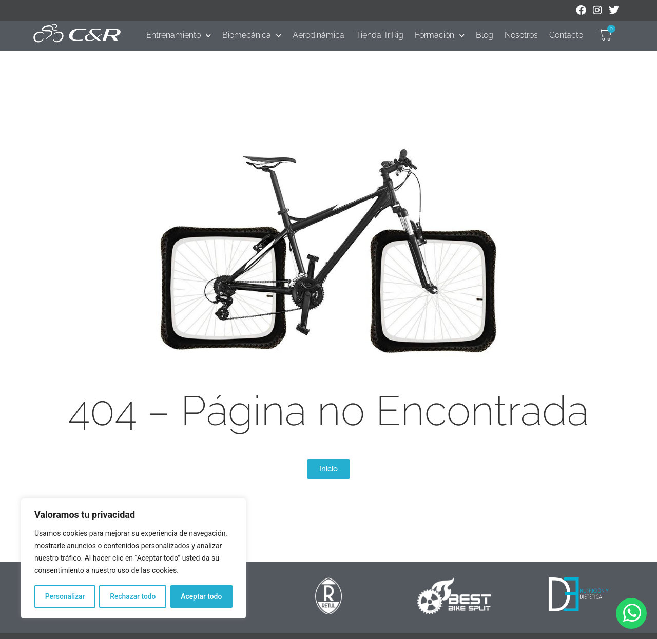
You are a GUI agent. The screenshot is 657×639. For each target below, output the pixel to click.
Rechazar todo (133, 596)
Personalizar (65, 596)
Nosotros (521, 35)
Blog (484, 35)
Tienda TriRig (379, 35)
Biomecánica (251, 35)
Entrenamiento (178, 35)
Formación (440, 35)
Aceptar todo (201, 596)
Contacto (566, 35)
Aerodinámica (318, 35)
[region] (133, 558)
